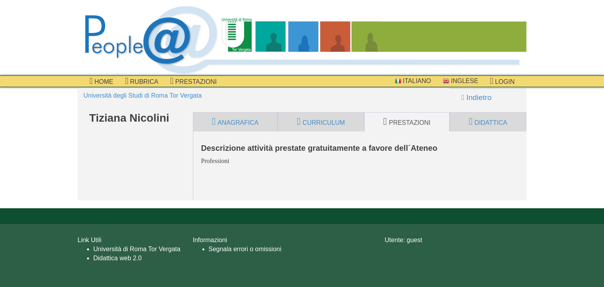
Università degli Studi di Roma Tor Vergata (142, 95)
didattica (488, 122)
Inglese (460, 81)
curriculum (321, 122)
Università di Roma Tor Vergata (136, 249)
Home (101, 81)
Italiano (413, 81)
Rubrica (142, 81)
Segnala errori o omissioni (245, 249)
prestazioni (193, 81)
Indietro (476, 97)
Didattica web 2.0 (117, 258)
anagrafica (235, 122)
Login (502, 81)
